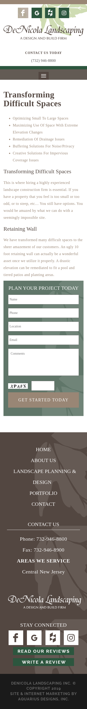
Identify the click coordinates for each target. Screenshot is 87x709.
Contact (43, 504)
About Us (43, 460)
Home (43, 449)
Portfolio (43, 493)
